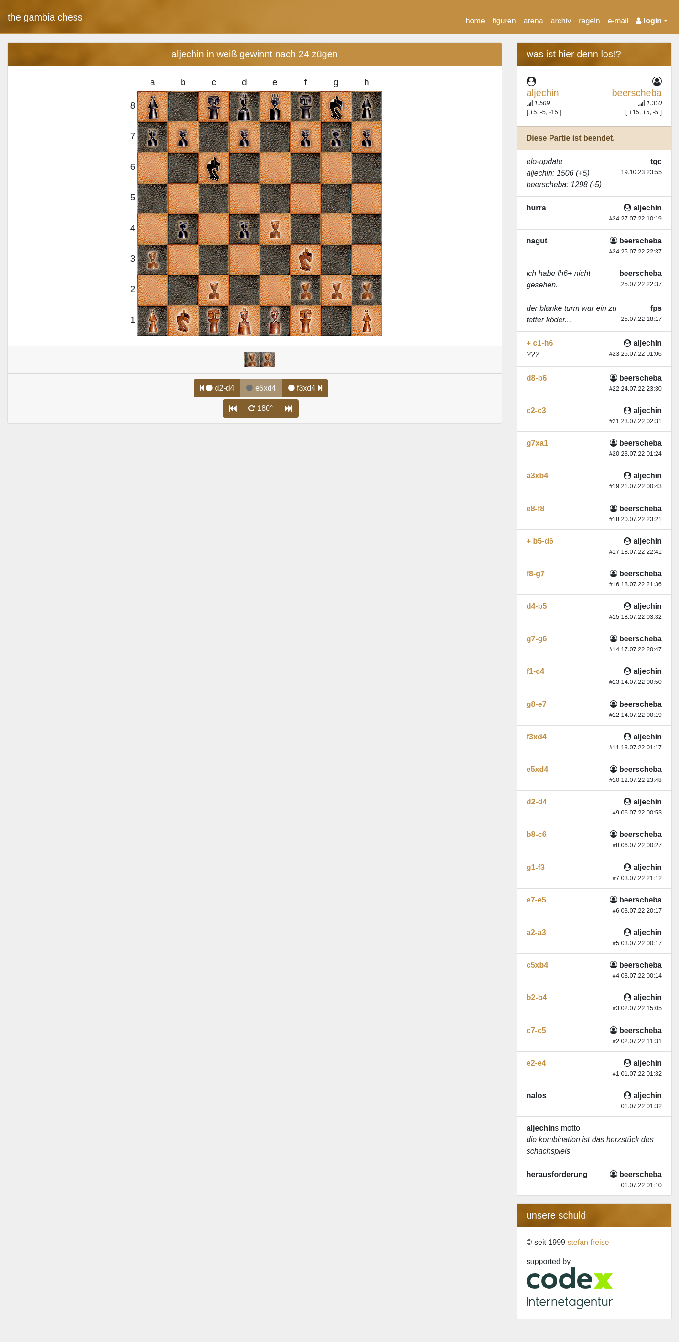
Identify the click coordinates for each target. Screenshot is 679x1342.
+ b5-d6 (540, 541)
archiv (561, 21)
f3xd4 (305, 388)
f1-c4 (535, 671)
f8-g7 (536, 574)
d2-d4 (217, 388)
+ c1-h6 (540, 343)
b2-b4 (537, 997)
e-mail (618, 21)
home (475, 21)
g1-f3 (536, 867)
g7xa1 (537, 443)
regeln (589, 21)
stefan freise (588, 1242)
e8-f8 (535, 509)
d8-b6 (537, 378)
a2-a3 (536, 932)
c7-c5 (536, 1030)
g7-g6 (537, 639)
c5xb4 (537, 965)
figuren (504, 21)
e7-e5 (536, 900)
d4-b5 (537, 606)
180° (260, 408)
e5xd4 (537, 769)
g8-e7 (537, 704)
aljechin (543, 93)
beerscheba (637, 93)
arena (533, 21)
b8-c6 (537, 834)
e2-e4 (536, 1063)
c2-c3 (536, 411)
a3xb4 (537, 476)
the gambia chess (45, 17)
